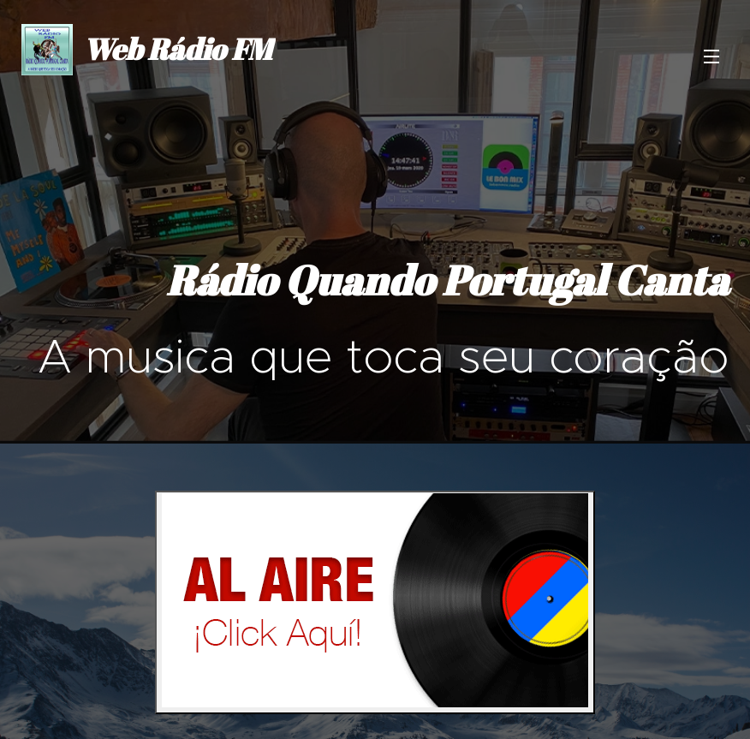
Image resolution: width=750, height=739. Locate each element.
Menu (711, 56)
